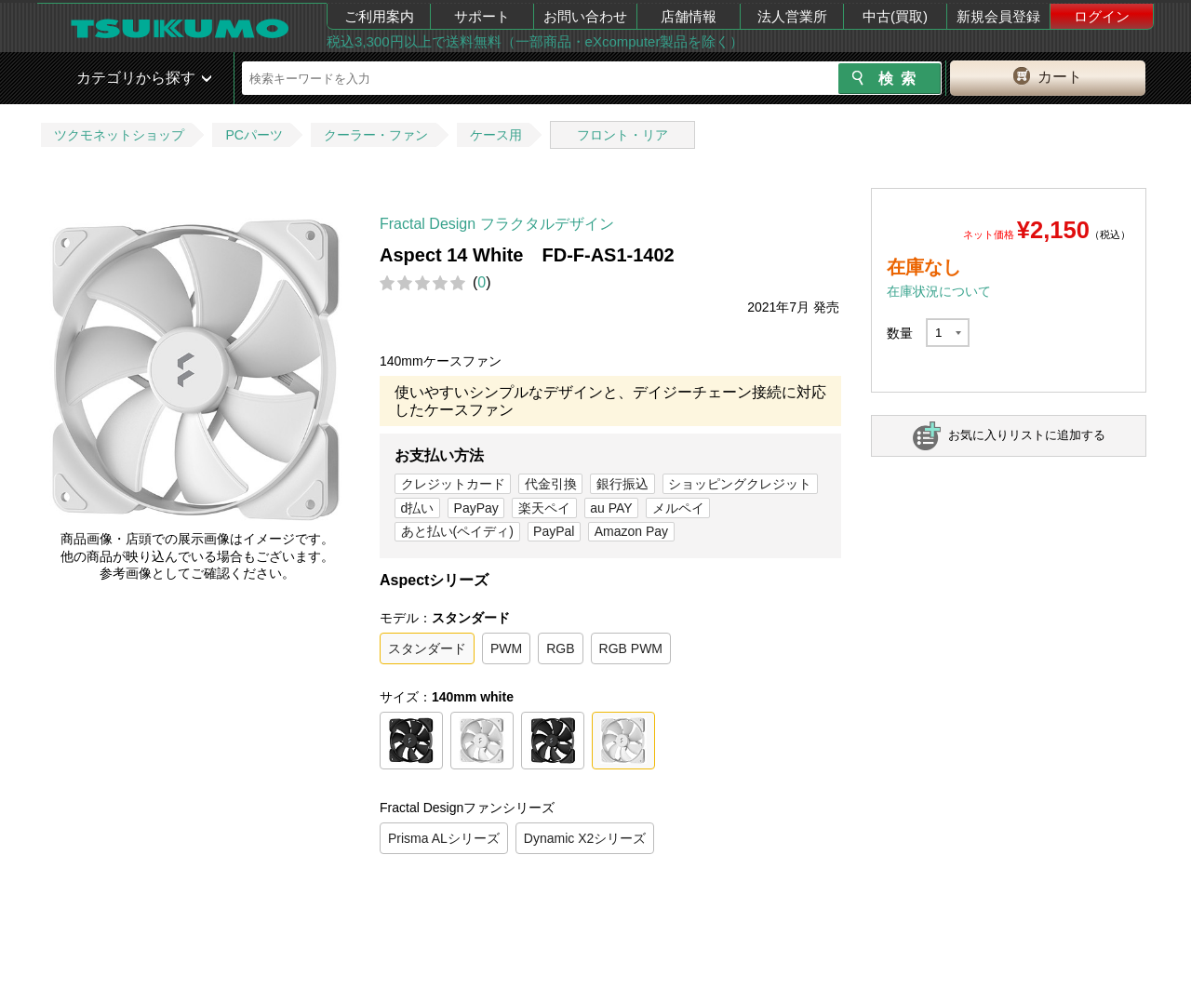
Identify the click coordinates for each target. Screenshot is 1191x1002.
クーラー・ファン (376, 134)
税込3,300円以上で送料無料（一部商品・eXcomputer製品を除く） (535, 41)
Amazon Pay (631, 531)
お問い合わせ (585, 16)
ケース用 (496, 134)
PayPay (476, 508)
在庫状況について (939, 291)
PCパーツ (253, 134)
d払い (418, 508)
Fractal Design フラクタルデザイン (497, 224)
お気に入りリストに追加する (1026, 435)
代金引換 (551, 483)
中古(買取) (895, 16)
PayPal (553, 531)
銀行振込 (622, 483)
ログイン (1102, 16)
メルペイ (678, 508)
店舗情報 (688, 16)
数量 (900, 333)
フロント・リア (622, 134)
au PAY (611, 508)
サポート (482, 16)
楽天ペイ (544, 508)
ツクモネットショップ (119, 134)
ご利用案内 (379, 16)
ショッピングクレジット (739, 483)
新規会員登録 (998, 16)
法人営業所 (792, 16)
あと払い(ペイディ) (457, 531)
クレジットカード (453, 483)
